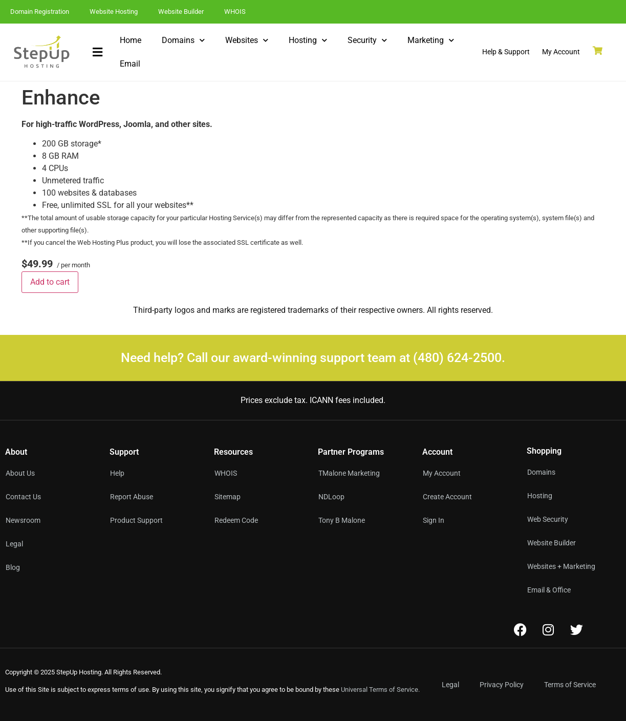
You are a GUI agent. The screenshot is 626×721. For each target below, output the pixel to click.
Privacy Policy (502, 685)
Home (130, 40)
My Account (442, 473)
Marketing (430, 40)
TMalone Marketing (349, 473)
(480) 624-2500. (459, 357)
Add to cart (50, 282)
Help (117, 473)
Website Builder (181, 11)
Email (130, 64)
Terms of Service (570, 685)
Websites (246, 40)
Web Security (547, 519)
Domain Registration (39, 11)
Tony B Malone (341, 520)
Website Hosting (114, 11)
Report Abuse (131, 497)
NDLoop (331, 497)
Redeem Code (236, 520)
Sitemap (227, 497)
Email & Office (549, 590)
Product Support (136, 520)
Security (367, 40)
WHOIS (235, 11)
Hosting (308, 40)
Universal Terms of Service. (380, 689)
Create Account (447, 497)
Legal (450, 685)
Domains (183, 40)
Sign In (433, 520)
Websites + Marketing (561, 566)
